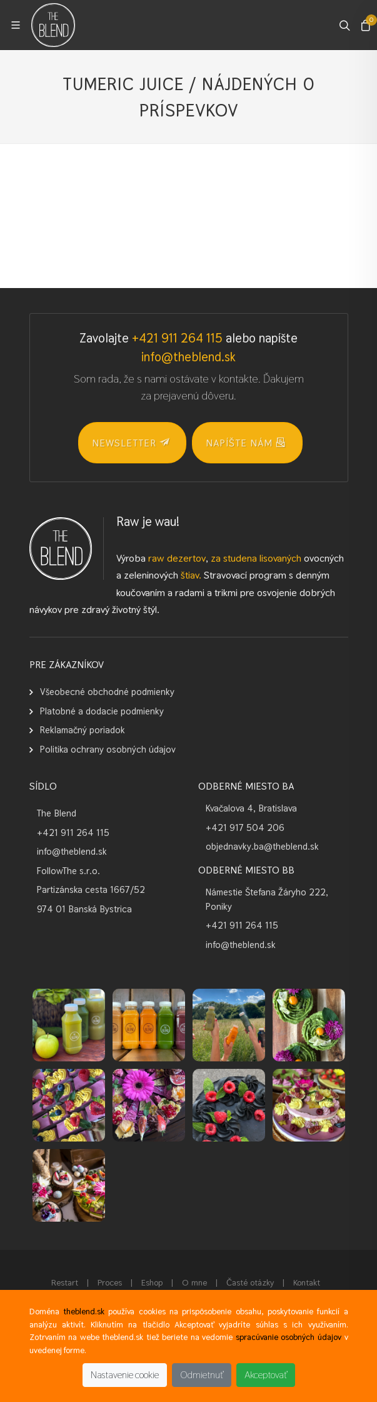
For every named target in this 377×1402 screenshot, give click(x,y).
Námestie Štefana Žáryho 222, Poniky (267, 899)
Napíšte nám (246, 442)
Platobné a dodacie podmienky (102, 711)
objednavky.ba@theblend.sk (262, 846)
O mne (194, 1282)
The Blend (56, 813)
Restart (64, 1282)
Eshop (152, 1282)
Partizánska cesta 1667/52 (91, 889)
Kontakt (306, 1282)
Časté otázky (250, 1282)
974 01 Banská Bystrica (84, 909)
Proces (110, 1282)
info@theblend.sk (188, 357)
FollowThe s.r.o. (68, 871)
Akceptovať (265, 1374)
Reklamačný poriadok (82, 730)
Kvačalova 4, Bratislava (251, 808)
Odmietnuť (201, 1374)
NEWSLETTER (130, 442)
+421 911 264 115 (177, 338)
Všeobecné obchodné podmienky (107, 692)
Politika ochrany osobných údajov (108, 749)
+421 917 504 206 (245, 827)
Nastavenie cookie (125, 1374)
